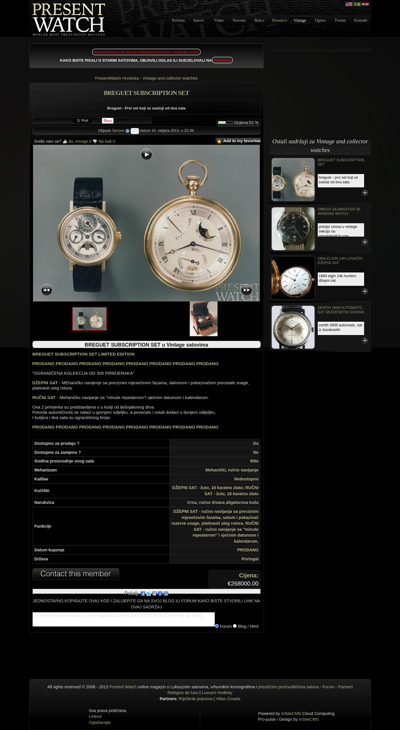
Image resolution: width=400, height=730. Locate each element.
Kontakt (360, 20)
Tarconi (118, 130)
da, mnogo (77, 141)
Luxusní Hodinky (217, 692)
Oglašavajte (100, 722)
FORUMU (222, 60)
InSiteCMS (291, 713)
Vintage (300, 20)
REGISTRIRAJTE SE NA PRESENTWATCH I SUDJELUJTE (146, 52)
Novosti (239, 20)
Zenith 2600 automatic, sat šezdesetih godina (341, 309)
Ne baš (104, 141)
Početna (178, 20)
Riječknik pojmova (196, 698)
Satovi (198, 20)
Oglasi (320, 20)
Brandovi (279, 20)
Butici (259, 20)
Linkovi (95, 716)
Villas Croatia (228, 698)
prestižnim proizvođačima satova (288, 687)
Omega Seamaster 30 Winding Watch (339, 211)
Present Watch (123, 687)
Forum (340, 20)
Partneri (345, 687)
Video (219, 20)
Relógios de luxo (182, 692)
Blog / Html (247, 626)
